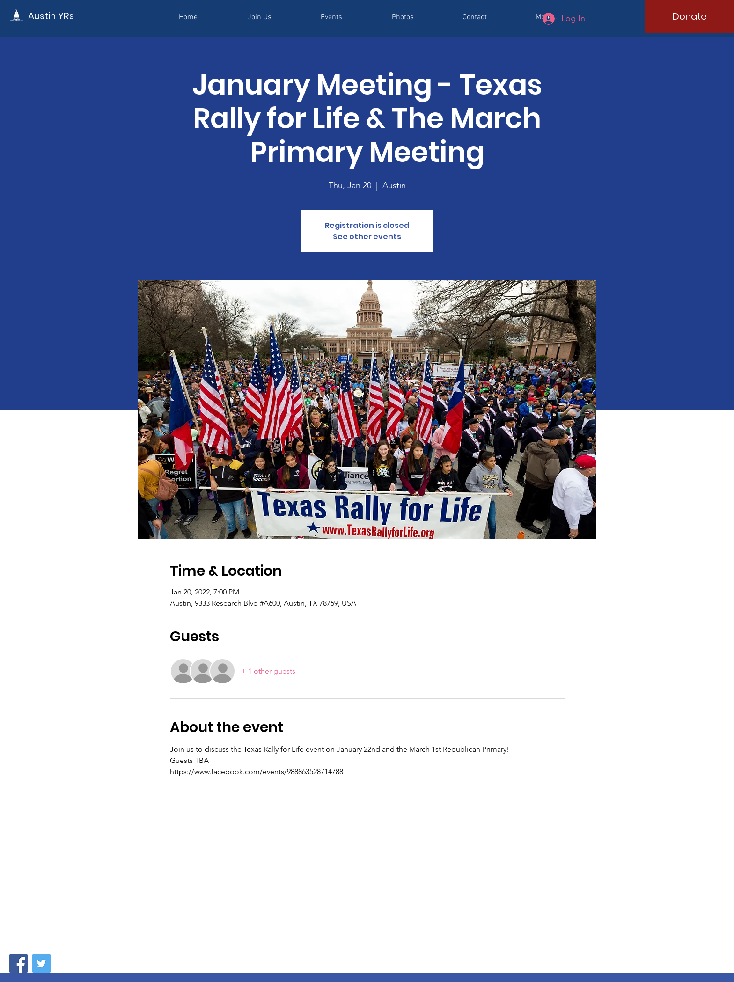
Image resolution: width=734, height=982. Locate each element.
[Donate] (689, 16)
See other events (367, 236)
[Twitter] (41, 963)
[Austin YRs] (70, 15)
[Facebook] (18, 963)
